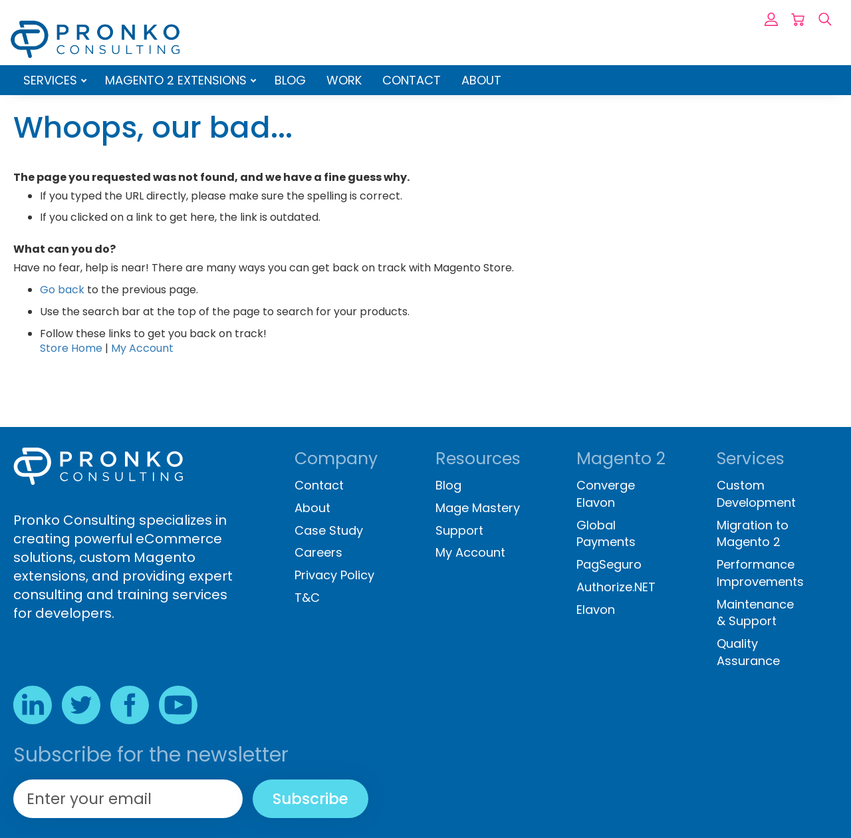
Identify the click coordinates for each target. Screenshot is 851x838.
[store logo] (95, 39)
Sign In (771, 19)
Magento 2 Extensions (177, 80)
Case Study (329, 530)
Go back (62, 289)
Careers (318, 552)
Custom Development (756, 494)
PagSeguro (609, 564)
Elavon (595, 609)
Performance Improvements (760, 573)
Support (459, 530)
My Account (142, 348)
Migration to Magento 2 (753, 534)
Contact (411, 80)
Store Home (71, 348)
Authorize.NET (616, 587)
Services (51, 80)
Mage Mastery (477, 507)
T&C (307, 597)
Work (344, 80)
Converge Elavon (605, 494)
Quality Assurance (748, 652)
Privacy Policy (334, 575)
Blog (290, 80)
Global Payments (606, 534)
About (481, 80)
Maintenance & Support (755, 613)
